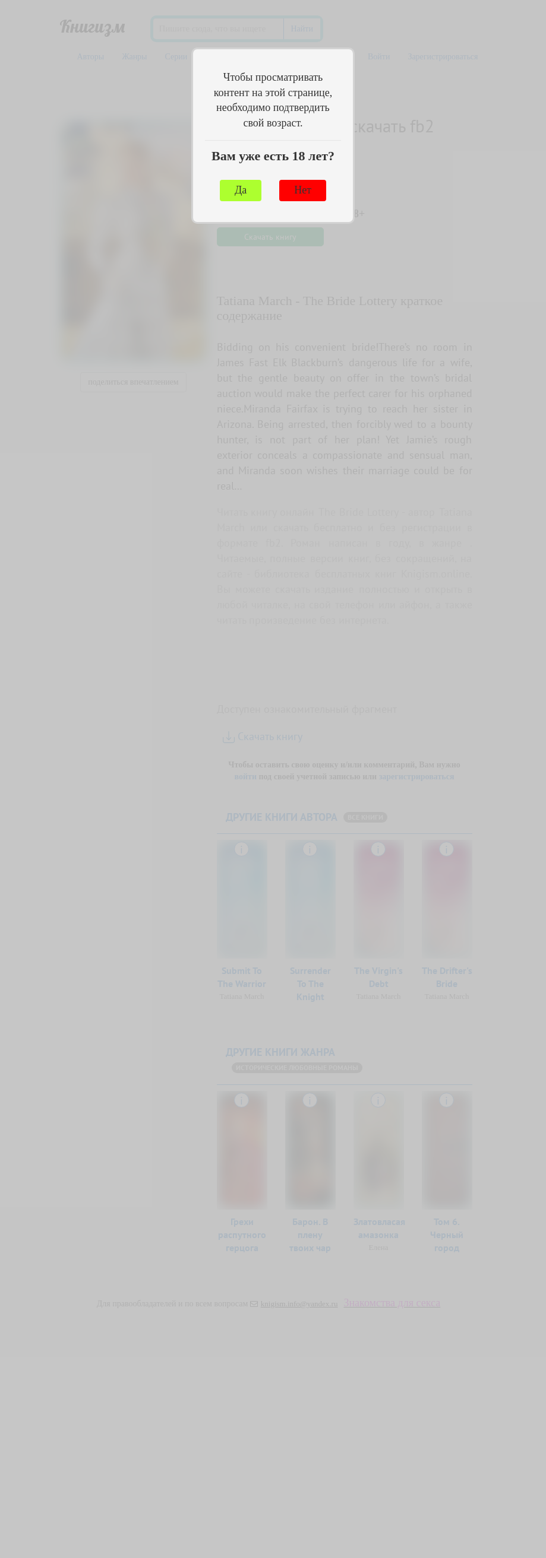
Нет (302, 190)
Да (241, 190)
